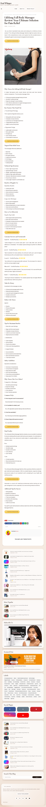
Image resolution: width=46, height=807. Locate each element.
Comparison (26, 680)
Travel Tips (13, 696)
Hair (40, 683)
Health (11, 685)
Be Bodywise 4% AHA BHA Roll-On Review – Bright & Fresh (19, 570)
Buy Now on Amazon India (12, 40)
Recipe (29, 691)
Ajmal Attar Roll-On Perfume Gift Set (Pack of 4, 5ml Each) (19, 751)
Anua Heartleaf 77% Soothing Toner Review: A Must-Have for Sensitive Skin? (22, 556)
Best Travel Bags (31, 678)
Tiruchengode (24, 694)
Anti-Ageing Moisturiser (8, 678)
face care (28, 681)
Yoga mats (12, 698)
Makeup (5, 689)
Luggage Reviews (17, 687)
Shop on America (10, 693)
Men (9, 689)
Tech (14, 694)
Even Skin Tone (22, 681)
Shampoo (38, 691)
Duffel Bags (10, 681)
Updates (23, 696)
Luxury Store (36, 687)
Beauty (15, 678)
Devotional (38, 680)
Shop (5, 693)
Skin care (16, 693)
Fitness (13, 683)
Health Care (15, 685)
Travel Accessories (31, 694)
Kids (39, 685)
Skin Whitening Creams (23, 693)
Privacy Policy (30, 8)
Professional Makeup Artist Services (21, 691)
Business (13, 680)
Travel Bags (37, 694)
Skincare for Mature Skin (32, 693)
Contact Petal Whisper (23, 793)
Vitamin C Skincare (29, 696)
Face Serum (33, 681)
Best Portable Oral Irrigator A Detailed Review (17, 594)
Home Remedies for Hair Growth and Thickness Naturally (19, 605)
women (39, 696)
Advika (6, 26)
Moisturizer (24, 689)
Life (5, 687)
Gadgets (16, 683)
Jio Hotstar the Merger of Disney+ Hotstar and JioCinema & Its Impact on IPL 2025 (22, 561)
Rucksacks (34, 691)
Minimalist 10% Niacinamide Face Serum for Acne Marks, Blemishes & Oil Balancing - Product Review (26, 575)
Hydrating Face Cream (33, 685)
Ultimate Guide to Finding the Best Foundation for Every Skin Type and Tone (22, 766)
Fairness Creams (7, 683)
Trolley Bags (18, 696)
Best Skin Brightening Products (23, 678)
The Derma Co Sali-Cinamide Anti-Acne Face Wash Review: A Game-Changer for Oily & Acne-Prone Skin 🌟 (25, 580)
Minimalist (18, 689)
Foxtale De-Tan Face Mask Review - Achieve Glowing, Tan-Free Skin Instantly (22, 584)
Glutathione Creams (30, 683)
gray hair (36, 683)
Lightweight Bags (10, 687)
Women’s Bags (6, 698)
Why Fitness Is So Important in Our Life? (16, 737)
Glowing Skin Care (22, 683)
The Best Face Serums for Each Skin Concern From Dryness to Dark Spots (21, 551)
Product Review (9, 14)
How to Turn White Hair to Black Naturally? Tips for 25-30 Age (20, 589)
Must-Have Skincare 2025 (31, 689)
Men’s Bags (13, 689)
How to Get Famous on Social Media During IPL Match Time (19, 614)
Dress (5, 681)
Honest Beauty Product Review (24, 685)
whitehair (35, 696)
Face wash (38, 681)
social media (6, 694)
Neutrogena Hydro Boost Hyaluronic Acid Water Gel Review (19, 565)
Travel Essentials (7, 696)
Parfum (38, 689)
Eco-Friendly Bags (16, 681)
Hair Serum (6, 685)
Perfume (5, 691)
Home (16, 8)
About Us (22, 8)
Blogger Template (7, 680)
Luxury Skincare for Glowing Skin (26, 687)
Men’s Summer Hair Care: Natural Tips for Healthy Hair (18, 742)
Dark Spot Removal (32, 680)
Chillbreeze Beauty (19, 680)
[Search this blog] (18, 777)
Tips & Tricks (18, 694)
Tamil (11, 694)
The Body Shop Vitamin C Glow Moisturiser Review (15, 666)
